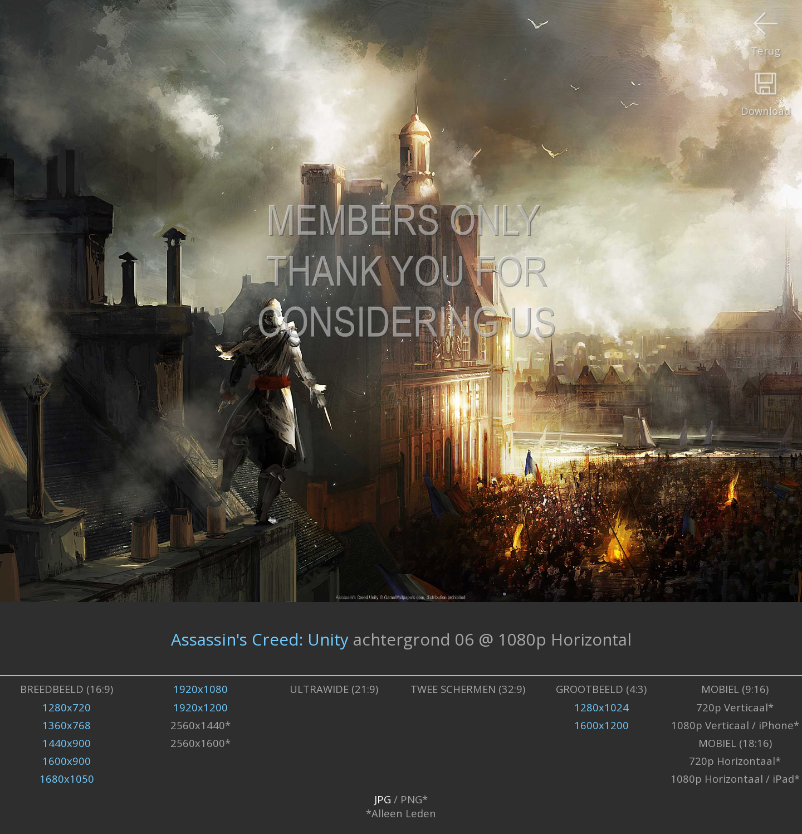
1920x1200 (200, 707)
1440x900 (66, 743)
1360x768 (66, 725)
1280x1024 (601, 707)
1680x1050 (67, 778)
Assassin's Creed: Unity (260, 638)
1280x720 (66, 707)
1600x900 (66, 761)
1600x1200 (601, 725)
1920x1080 (200, 689)
